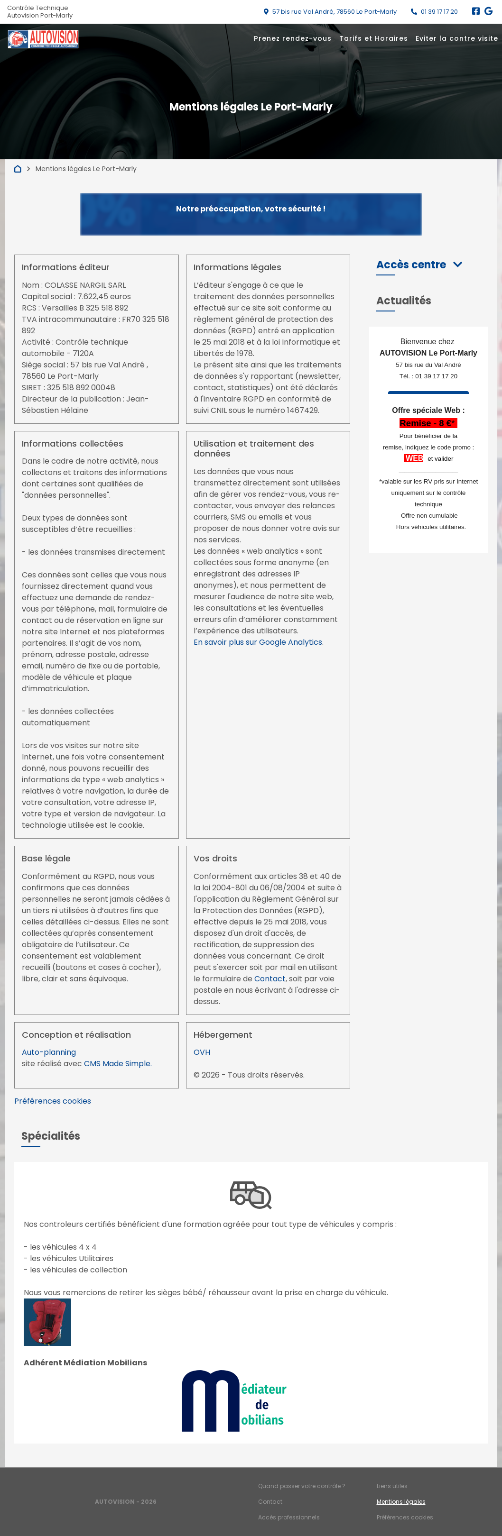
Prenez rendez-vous (293, 38)
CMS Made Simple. (118, 1063)
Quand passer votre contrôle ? (301, 1486)
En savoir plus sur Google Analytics (258, 642)
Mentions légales (401, 1502)
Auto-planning (49, 1052)
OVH (202, 1052)
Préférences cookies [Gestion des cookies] (405, 1517)
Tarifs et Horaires (373, 38)
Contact (270, 978)
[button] (419, 264)
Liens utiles (392, 1486)
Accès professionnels (289, 1517)
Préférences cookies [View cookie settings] (52, 1101)
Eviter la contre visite (457, 38)
